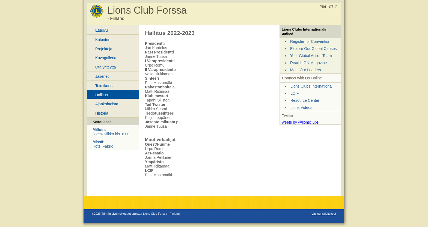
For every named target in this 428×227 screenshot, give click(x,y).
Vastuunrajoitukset (323, 213)
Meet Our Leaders (305, 70)
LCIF (294, 93)
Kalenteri (102, 39)
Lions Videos (301, 107)
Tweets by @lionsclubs (299, 122)
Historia (101, 113)
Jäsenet (102, 76)
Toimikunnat (105, 85)
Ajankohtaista (106, 104)
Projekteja (103, 49)
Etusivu (101, 30)
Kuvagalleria (105, 58)
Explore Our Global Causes (313, 48)
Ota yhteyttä (105, 67)
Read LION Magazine (308, 63)
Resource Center (304, 100)
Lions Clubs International (311, 86)
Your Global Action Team (311, 55)
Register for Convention (310, 41)
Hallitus (101, 95)
